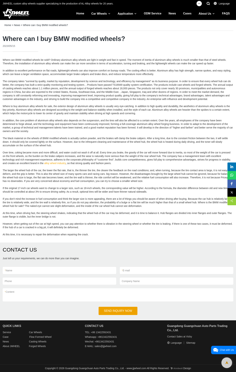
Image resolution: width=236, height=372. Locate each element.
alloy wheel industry (55, 163)
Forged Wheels (37, 346)
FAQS (226, 13)
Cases (187, 13)
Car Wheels (99, 13)
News (172, 13)
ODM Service (152, 13)
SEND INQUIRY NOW (118, 310)
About (6, 346)
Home (80, 13)
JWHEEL (15, 346)
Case (6, 336)
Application (125, 13)
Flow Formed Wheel (40, 336)
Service (7, 332)
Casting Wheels (37, 341)
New (5, 341)
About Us (205, 13)
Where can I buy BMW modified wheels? (45, 25)
